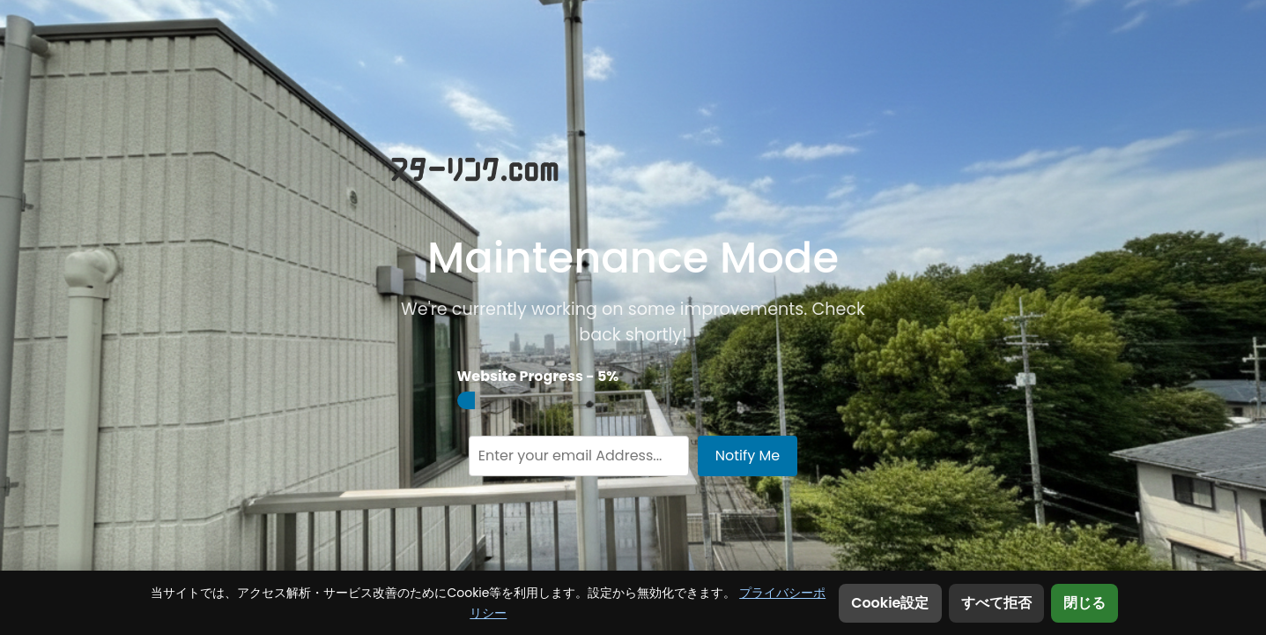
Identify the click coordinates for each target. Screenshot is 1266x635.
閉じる (1084, 603)
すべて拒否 (996, 603)
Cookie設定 (890, 603)
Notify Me (748, 455)
